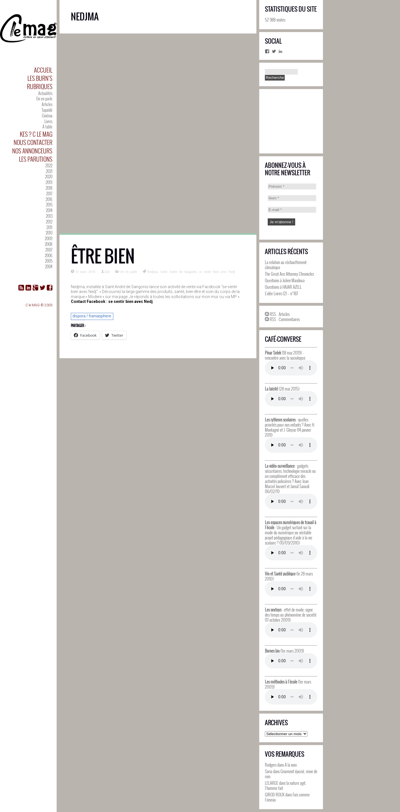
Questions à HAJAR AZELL (283, 287)
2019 (49, 182)
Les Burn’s (39, 78)
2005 (48, 261)
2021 (49, 171)
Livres (48, 121)
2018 (49, 188)
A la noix (291, 765)
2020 (48, 177)
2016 (49, 199)
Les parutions (35, 159)
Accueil (43, 70)
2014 (49, 210)
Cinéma (47, 116)
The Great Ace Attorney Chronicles (289, 274)
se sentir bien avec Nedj (217, 271)
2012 (49, 222)
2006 (48, 255)
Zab (107, 271)
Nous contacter (33, 142)
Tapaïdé (47, 110)
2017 (49, 194)
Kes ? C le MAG (36, 134)
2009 (48, 238)
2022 (48, 165)
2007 (48, 250)
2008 (48, 244)
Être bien (103, 256)
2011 (49, 227)
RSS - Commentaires (282, 319)
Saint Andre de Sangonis (178, 271)
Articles (47, 104)
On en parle (44, 99)
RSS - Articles (277, 314)
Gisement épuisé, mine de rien (291, 773)
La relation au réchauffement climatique (286, 264)
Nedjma (152, 271)
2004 (48, 266)
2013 (49, 216)
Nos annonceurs (32, 150)
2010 (49, 233)
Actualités (45, 93)
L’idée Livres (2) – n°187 (281, 293)
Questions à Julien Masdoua (285, 280)
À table (47, 127)
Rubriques (39, 86)
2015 (49, 205)
